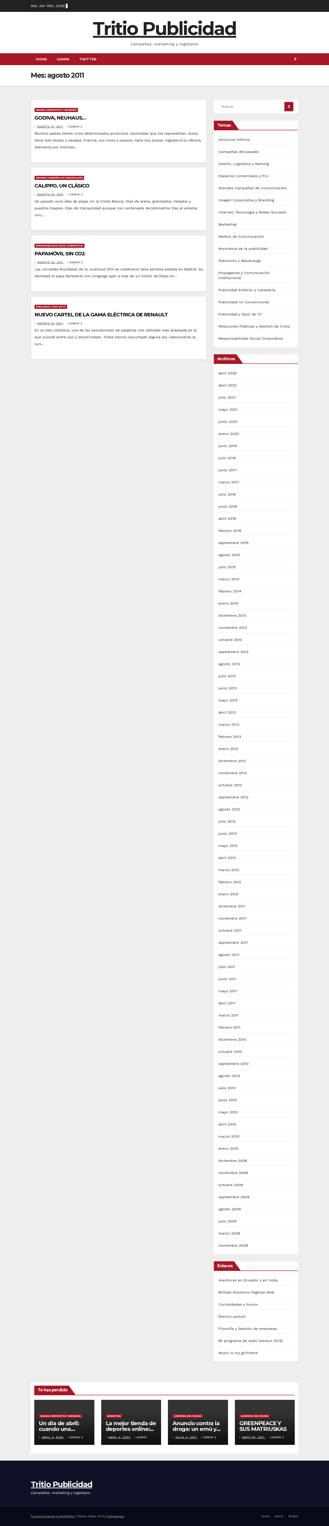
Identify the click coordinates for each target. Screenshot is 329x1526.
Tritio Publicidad (164, 28)
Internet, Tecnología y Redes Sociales (252, 212)
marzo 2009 (229, 1233)
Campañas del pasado (238, 151)
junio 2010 (227, 1100)
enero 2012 (228, 894)
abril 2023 (227, 385)
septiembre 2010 (233, 1064)
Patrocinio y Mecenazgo (239, 261)
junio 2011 (227, 979)
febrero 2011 (229, 1027)
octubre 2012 (230, 785)
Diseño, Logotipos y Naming (243, 164)
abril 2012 (227, 858)
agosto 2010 (229, 1076)
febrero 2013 (229, 736)
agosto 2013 (229, 664)
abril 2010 (227, 1124)
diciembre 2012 (232, 761)
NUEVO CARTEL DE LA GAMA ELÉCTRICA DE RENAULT (101, 315)
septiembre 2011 (233, 942)
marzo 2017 (228, 482)
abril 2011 (226, 1003)
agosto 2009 (229, 1209)
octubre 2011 (229, 930)
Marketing (227, 224)
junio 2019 (227, 446)
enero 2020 (228, 434)
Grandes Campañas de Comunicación (59, 177)
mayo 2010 (228, 1112)
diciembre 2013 (232, 615)
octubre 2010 (230, 1051)
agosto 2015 (229, 555)
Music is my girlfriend (238, 1353)
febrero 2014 (229, 591)
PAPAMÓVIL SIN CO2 (59, 254)
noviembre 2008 (233, 1245)
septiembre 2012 (233, 797)
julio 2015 (227, 567)
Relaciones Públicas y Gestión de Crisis (254, 326)
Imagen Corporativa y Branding (56, 110)
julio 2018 (227, 458)
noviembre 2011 (232, 918)
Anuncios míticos (234, 139)
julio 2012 (227, 821)
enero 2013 (228, 749)
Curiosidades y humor (238, 1304)
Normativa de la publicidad (243, 248)
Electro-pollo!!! (232, 1316)
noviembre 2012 (232, 773)
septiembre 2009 (233, 1197)
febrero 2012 (229, 882)
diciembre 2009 (232, 1160)
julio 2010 (227, 1088)
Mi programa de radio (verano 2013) (250, 1341)
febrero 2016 (229, 530)
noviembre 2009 (233, 1173)
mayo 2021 (228, 409)
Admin (63, 59)
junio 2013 (227, 688)
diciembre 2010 (232, 1039)
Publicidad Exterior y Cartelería (246, 290)
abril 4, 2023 (120, 1437)
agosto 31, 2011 (50, 126)
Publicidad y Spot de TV (51, 306)
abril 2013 (227, 712)
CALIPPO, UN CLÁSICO (61, 186)
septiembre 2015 (233, 543)
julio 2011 (226, 967)
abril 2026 (227, 373)
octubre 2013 (230, 640)
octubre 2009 (230, 1185)
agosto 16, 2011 (50, 323)
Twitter (88, 59)
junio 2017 (227, 470)
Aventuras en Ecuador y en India (247, 1280)
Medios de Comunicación (241, 236)
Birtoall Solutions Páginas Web (246, 1292)
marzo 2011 (228, 1015)
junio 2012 (227, 833)
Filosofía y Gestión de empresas (247, 1328)
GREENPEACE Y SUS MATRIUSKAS (263, 1426)
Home (41, 59)
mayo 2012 (228, 845)
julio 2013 (227, 676)
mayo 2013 (228, 700)
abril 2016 (227, 518)
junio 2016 (227, 506)
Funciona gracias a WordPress (53, 1516)
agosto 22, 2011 (50, 262)
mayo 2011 (227, 991)
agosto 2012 (229, 809)
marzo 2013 (228, 724)
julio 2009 (227, 1221)
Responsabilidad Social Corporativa (59, 245)
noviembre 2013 (232, 627)
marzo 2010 (228, 1136)
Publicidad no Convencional (243, 302)
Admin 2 (74, 126)
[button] (295, 59)
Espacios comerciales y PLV (243, 176)
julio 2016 (227, 494)
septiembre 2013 (233, 652)
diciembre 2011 (231, 906)
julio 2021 (227, 397)
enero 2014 (228, 603)
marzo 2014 (228, 579)
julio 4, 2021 (186, 1437)
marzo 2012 (228, 870)
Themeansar (115, 1516)
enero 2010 (228, 1148)
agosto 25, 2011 (50, 194)
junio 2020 (228, 421)
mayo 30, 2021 (254, 1437)
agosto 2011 (228, 954)
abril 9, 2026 (53, 1437)
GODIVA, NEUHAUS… (60, 118)
